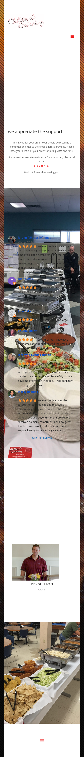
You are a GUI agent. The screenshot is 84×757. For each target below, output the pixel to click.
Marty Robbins (28, 392)
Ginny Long (25, 279)
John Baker (25, 311)
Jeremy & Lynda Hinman (34, 355)
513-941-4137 (42, 165)
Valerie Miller (27, 331)
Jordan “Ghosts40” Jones (34, 237)
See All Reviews (42, 438)
